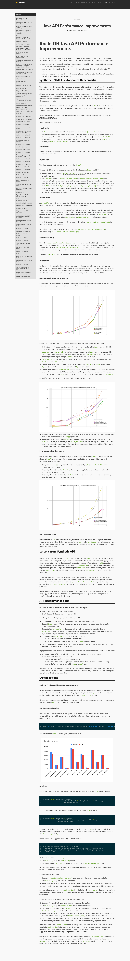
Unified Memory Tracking (23, 44)
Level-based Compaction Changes (23, 141)
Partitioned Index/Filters (23, 149)
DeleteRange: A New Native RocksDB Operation (24, 106)
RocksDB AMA (20, 175)
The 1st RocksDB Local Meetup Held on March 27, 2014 (23, 269)
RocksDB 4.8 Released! (22, 167)
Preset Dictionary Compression (21, 82)
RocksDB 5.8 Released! (22, 124)
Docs (71, 2)
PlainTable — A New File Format (22, 248)
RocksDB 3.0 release (22, 254)
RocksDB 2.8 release (22, 264)
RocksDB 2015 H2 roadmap (24, 205)
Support (99, 2)
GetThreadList (20, 192)
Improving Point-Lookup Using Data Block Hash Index (24, 110)
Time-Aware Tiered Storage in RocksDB (24, 61)
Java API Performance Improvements (22, 57)
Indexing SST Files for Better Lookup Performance (24, 261)
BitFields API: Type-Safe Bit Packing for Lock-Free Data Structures (23, 32)
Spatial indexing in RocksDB (24, 203)
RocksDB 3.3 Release (22, 238)
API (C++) (84, 2)
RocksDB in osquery (22, 208)
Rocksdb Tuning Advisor (23, 113)
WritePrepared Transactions (24, 119)
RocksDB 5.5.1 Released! (23, 137)
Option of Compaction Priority (22, 181)
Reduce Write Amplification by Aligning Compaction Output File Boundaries (24, 66)
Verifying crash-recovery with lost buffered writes (24, 73)
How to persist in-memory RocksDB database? (23, 273)
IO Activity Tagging (21, 41)
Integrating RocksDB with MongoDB (23, 211)
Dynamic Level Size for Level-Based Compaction (24, 195)
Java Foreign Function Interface (22, 53)
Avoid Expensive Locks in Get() (23, 244)
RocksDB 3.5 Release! (22, 228)
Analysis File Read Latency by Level (24, 185)
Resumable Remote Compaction (21, 19)
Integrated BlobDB (21, 91)
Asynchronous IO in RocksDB (24, 69)
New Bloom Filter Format (23, 231)
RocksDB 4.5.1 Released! (23, 169)
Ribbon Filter (19, 79)
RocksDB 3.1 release (22, 251)
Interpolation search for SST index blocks (24, 23)
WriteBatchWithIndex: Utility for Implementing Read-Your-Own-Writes (24, 216)
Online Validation (21, 88)
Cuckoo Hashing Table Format (22, 234)
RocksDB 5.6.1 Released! (23, 135)
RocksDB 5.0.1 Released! (23, 161)
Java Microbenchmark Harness (78, 108)
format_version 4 (21, 103)
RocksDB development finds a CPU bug (24, 27)
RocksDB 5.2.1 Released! (23, 152)
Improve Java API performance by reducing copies (59, 702)
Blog (105, 2)
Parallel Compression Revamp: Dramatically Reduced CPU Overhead (23, 37)
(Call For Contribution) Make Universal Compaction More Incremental (24, 95)
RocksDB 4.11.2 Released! (23, 164)
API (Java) (92, 2)
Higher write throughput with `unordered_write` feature (24, 99)
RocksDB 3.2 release (22, 240)
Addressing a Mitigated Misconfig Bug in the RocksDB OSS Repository (23, 48)
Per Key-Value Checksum (23, 76)
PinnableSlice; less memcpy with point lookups (23, 132)
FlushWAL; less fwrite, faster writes (24, 127)
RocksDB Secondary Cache (23, 85)
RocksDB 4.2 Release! (22, 177)
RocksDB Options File (22, 172)
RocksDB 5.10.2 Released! (23, 116)
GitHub (77, 2)
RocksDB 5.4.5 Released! (23, 144)
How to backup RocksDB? (23, 276)
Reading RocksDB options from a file (23, 221)
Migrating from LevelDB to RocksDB (23, 225)
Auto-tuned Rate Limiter (23, 121)
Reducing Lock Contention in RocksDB (24, 257)
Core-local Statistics (21, 147)
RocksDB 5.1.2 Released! (23, 159)
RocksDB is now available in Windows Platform (24, 199)
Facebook (112, 2)
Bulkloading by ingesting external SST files (23, 155)
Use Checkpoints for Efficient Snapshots (24, 189)
